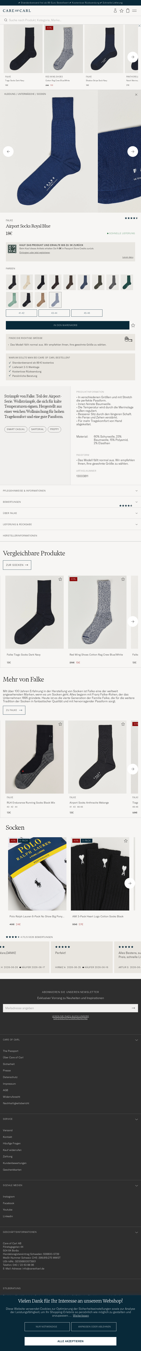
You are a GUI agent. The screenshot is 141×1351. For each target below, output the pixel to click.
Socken (41, 94)
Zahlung (7, 1156)
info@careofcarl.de (33, 1268)
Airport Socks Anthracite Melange (89, 802)
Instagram (9, 1196)
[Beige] (26, 282)
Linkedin (8, 1216)
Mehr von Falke (23, 679)
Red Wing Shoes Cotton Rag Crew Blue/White (96, 654)
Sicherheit (9, 1064)
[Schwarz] (41, 282)
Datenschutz (10, 1077)
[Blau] (83, 282)
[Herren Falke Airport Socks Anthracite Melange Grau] (97, 757)
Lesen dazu (127, 257)
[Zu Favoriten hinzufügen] (59, 580)
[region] (70, 957)
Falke (8, 76)
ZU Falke (14, 710)
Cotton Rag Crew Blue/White (58, 80)
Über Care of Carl (13, 1057)
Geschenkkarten (12, 1169)
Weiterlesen (81, 1315)
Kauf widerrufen (12, 1150)
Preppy (54, 429)
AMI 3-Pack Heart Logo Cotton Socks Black (97, 916)
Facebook (8, 1203)
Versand (7, 1130)
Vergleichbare (34, 553)
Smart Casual (16, 429)
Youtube (7, 1209)
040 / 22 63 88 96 (23, 1265)
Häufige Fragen (12, 1143)
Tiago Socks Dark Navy (14, 80)
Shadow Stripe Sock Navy (96, 80)
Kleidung (9, 94)
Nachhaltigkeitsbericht (16, 1103)
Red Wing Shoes (54, 76)
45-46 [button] (87, 313)
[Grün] (98, 282)
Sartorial (37, 429)
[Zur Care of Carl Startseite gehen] (17, 10)
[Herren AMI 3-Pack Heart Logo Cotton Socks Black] (100, 873)
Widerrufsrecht (11, 1096)
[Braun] (55, 282)
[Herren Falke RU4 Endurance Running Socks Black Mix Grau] (34, 757)
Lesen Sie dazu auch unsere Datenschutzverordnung (70, 1017)
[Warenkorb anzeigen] (128, 10)
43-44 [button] (54, 313)
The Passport (10, 1051)
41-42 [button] (21, 313)
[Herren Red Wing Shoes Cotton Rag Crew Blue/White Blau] (63, 48)
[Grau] (12, 282)
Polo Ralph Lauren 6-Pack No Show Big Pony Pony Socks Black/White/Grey (36, 916)
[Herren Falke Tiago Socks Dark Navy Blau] (23, 48)
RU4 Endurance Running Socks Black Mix (31, 802)
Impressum (9, 1083)
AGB (5, 1090)
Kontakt (7, 1137)
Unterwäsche (26, 94)
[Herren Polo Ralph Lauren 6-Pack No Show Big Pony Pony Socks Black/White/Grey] (37, 873)
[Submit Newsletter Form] (133, 1008)
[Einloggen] (115, 10)
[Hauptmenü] (134, 11)
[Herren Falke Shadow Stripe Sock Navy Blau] (103, 48)
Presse (7, 1070)
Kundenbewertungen (14, 1163)
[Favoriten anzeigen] (121, 11)
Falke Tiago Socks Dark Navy (23, 654)
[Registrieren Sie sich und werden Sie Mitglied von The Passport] (70, 249)
